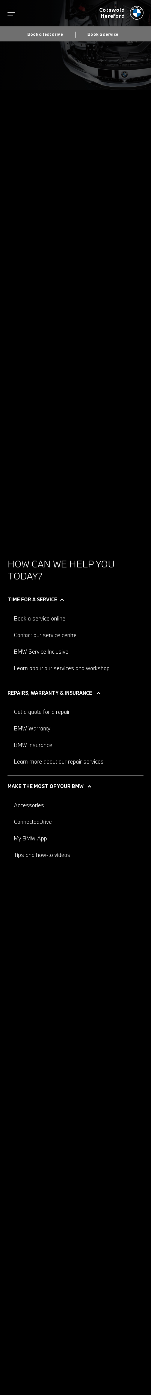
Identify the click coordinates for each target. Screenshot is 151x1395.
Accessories (29, 805)
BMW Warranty (32, 728)
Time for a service (32, 599)
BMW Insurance (33, 745)
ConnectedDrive (33, 821)
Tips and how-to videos (42, 854)
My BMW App (30, 838)
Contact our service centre (45, 635)
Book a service (103, 34)
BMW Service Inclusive (41, 651)
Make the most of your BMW (45, 786)
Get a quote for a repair (42, 711)
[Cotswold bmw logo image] (121, 13)
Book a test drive (45, 34)
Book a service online (39, 618)
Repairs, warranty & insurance (50, 693)
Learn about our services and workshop (62, 668)
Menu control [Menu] (11, 13)
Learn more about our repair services (59, 761)
